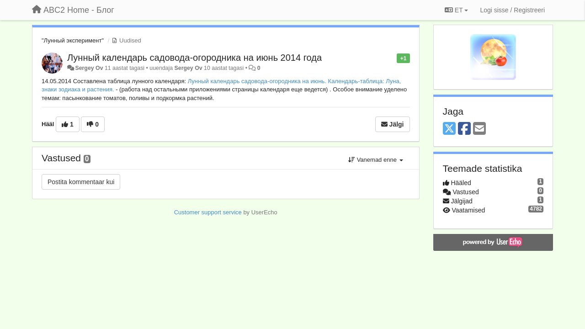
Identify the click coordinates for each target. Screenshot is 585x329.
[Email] (479, 129)
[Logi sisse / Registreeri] (512, 10)
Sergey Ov (89, 68)
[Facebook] (464, 129)
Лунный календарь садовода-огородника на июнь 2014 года (194, 58)
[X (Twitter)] (449, 129)
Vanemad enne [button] (375, 159)
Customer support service (208, 212)
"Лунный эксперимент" (73, 40)
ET (456, 10)
